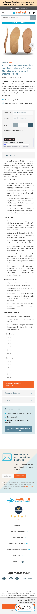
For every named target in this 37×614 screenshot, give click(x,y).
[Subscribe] (20, 476)
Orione (10, 63)
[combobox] (18, 17)
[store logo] (18, 12)
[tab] (18, 155)
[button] (32, 47)
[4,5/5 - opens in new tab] (18, 513)
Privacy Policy (29, 486)
